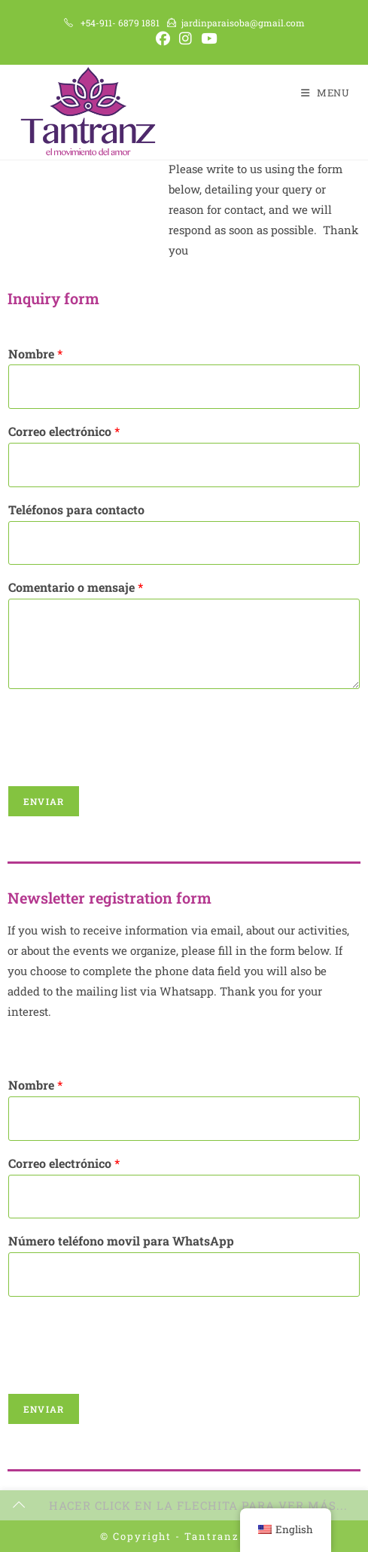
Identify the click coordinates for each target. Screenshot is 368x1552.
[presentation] (122, 759)
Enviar (43, 800)
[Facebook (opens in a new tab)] (163, 39)
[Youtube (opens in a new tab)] (206, 39)
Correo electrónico (64, 430)
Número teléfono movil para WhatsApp (121, 1240)
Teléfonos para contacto (76, 509)
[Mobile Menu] (325, 92)
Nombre (35, 353)
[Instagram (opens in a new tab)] (185, 39)
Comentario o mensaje (75, 586)
